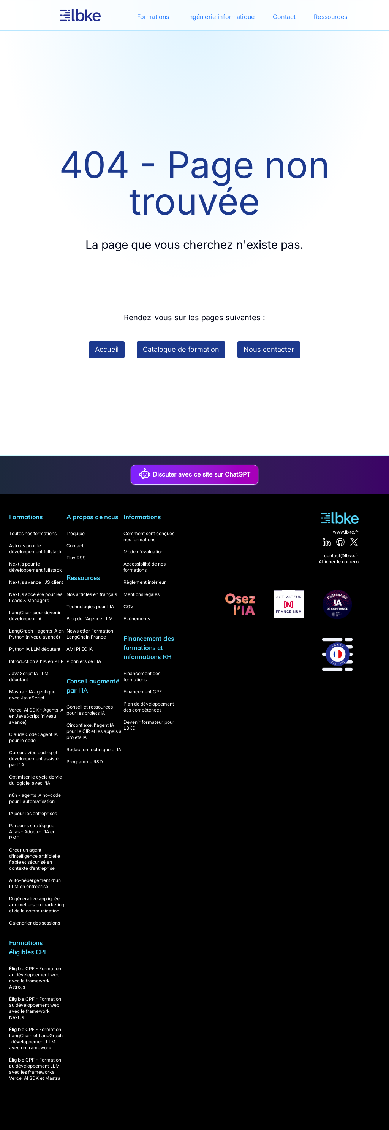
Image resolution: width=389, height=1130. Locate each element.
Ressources (330, 17)
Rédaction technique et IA (93, 749)
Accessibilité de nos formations (144, 567)
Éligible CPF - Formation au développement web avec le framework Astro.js (35, 978)
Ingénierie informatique (221, 17)
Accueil (107, 349)
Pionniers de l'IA (83, 661)
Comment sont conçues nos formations (148, 536)
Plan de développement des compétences (148, 707)
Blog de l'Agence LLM (89, 618)
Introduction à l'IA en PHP (36, 661)
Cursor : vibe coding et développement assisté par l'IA (34, 759)
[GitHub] (340, 542)
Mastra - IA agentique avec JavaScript (32, 695)
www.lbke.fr (346, 532)
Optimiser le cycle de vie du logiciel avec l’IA (35, 780)
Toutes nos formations (33, 533)
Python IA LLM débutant (34, 649)
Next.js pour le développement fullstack (35, 567)
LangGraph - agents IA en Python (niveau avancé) (36, 634)
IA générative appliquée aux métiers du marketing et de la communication (36, 905)
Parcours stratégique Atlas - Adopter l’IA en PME (32, 832)
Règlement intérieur (144, 582)
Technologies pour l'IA (90, 606)
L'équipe (75, 533)
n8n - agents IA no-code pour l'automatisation (35, 798)
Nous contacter (269, 349)
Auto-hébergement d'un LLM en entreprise (35, 883)
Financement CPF (142, 692)
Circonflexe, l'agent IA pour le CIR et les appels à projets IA (94, 731)
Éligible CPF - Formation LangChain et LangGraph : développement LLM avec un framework (36, 1039)
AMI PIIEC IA (79, 649)
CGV (128, 606)
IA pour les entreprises (33, 813)
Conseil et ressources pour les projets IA (89, 710)
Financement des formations (141, 676)
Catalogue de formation (181, 349)
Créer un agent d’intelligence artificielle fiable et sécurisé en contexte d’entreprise (34, 859)
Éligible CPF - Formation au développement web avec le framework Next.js (35, 1008)
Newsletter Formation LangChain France (89, 634)
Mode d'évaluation (143, 552)
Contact (284, 17)
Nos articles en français (91, 594)
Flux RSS (76, 558)
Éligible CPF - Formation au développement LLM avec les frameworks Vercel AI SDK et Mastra (35, 1069)
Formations (153, 17)
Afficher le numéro (339, 561)
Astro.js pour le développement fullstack (35, 549)
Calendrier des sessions (34, 923)
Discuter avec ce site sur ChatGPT (194, 473)
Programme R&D (84, 761)
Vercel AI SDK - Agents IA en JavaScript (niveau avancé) (36, 716)
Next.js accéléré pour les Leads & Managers (35, 597)
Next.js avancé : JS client (36, 582)
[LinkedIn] (326, 542)
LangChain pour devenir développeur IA (35, 615)
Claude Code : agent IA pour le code (33, 737)
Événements (136, 618)
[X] (354, 542)
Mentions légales (141, 594)
